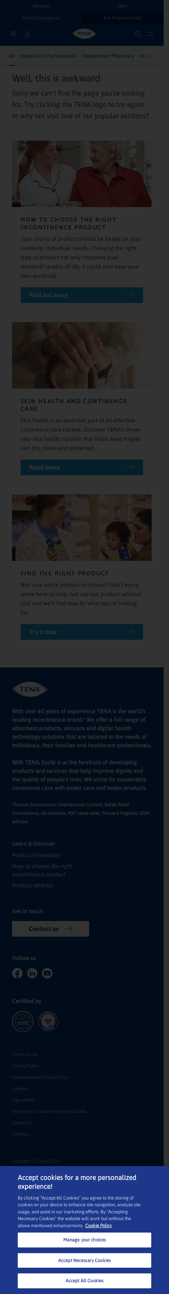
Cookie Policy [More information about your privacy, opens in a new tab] (98, 1225)
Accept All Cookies (84, 1280)
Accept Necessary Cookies (84, 1260)
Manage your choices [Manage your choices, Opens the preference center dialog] (84, 1239)
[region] (84, 1230)
